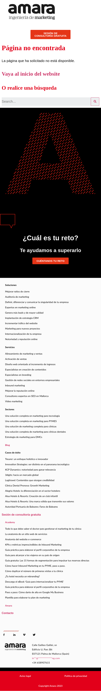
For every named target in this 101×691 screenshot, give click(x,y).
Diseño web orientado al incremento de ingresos (30, 364)
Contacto (7, 613)
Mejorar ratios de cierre (17, 291)
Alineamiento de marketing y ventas (23, 353)
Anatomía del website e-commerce (23, 539)
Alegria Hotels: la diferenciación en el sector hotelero (32, 490)
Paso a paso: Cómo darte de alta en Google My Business (34, 592)
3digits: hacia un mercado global (21, 474)
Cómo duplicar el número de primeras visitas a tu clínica (34, 571)
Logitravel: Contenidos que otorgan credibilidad (29, 480)
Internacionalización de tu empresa (23, 333)
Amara (8, 605)
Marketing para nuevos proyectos (22, 328)
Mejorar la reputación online (19, 390)
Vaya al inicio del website (31, 74)
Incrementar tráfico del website (21, 323)
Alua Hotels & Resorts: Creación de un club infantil (31, 496)
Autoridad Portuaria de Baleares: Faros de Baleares (31, 506)
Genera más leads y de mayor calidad (24, 312)
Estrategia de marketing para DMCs (23, 437)
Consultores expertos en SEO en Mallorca (27, 396)
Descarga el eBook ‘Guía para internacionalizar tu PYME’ (34, 581)
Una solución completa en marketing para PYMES (31, 421)
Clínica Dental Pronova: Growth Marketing (27, 485)
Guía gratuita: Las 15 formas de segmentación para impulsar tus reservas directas (47, 560)
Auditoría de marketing (17, 296)
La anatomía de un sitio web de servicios (26, 534)
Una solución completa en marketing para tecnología (32, 415)
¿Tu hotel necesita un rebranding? (22, 576)
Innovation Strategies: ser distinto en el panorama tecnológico (37, 464)
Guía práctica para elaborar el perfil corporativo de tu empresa (37, 549)
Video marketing (13, 401)
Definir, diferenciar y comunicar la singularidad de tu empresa (36, 302)
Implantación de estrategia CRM (21, 317)
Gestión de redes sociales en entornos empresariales (32, 380)
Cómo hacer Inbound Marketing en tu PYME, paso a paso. (35, 565)
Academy (10, 522)
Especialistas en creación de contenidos (25, 369)
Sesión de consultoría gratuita (21, 514)
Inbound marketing (15, 385)
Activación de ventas (16, 358)
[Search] (95, 101)
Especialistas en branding (18, 374)
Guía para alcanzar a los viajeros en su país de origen (32, 555)
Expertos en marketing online (20, 307)
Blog (7, 445)
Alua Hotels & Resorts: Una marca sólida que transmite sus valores (39, 501)
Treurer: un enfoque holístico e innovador (26, 459)
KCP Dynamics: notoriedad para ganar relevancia (30, 469)
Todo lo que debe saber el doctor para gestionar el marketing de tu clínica (43, 528)
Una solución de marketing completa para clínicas (30, 426)
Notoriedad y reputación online (21, 339)
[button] (25, 676)
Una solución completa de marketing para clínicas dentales (35, 431)
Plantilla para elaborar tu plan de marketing (27, 597)
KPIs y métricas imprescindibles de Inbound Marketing (33, 544)
